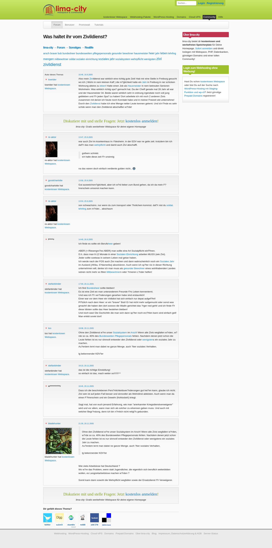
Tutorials (98, 24)
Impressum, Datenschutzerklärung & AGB (180, 533)
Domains (181, 17)
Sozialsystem (120, 332)
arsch (46, 53)
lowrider (52, 79)
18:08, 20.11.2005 (86, 328)
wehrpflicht (137, 59)
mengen (48, 59)
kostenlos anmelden (141, 121)
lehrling (172, 53)
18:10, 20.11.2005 (86, 366)
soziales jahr (106, 59)
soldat (72, 59)
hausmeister (141, 53)
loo (49, 328)
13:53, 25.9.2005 (86, 201)
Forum (57, 24)
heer (152, 53)
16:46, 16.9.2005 (86, 75)
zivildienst (52, 64)
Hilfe (220, 17)
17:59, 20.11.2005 (86, 284)
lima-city (48, 47)
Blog (154, 533)
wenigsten (150, 59)
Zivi (91, 78)
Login (201, 3)
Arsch (134, 332)
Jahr (144, 82)
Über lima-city (142, 533)
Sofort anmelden (204, 48)
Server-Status (211, 533)
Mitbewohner (113, 272)
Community (209, 17)
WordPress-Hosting (164, 17)
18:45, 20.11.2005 (86, 386)
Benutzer (69, 24)
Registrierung (215, 3)
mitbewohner (61, 59)
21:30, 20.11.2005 (86, 423)
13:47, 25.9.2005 (86, 137)
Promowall (84, 24)
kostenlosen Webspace (57, 189)
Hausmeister (134, 85)
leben (164, 53)
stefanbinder (54, 284)
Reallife (89, 47)
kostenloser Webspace (115, 17)
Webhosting (60, 533)
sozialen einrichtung (87, 59)
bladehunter (54, 423)
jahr (157, 53)
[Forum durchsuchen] (186, 3)
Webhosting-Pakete (140, 17)
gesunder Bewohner (134, 268)
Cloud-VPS (195, 17)
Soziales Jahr (167, 261)
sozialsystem (122, 59)
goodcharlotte (55, 180)
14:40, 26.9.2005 (86, 239)
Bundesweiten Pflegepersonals (115, 336)
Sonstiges (75, 47)
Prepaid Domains (193, 95)
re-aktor (52, 137)
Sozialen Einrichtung (127, 254)
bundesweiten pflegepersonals (93, 53)
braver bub (56, 53)
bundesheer (68, 53)
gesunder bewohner (122, 53)
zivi (159, 59)
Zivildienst (95, 103)
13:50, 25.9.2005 (86, 180)
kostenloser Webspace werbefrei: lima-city (78, 10)
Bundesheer (93, 288)
